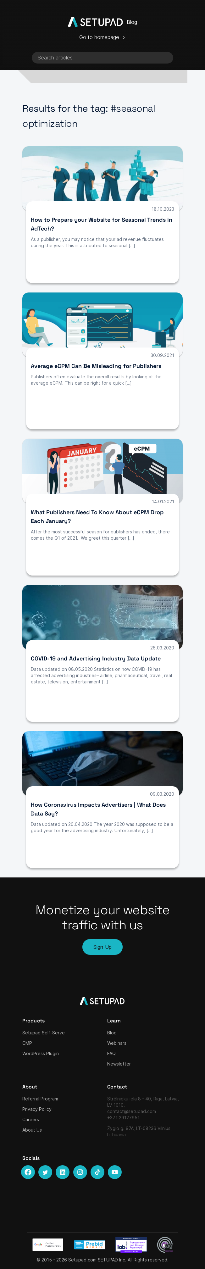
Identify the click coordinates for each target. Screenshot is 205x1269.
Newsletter (119, 1063)
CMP (27, 1043)
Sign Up (102, 947)
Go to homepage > (102, 37)
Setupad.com (82, 1259)
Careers (30, 1119)
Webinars (116, 1043)
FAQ (111, 1053)
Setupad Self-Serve (43, 1032)
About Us (32, 1130)
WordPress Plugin (40, 1053)
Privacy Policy (37, 1109)
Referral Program (40, 1098)
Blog (112, 1032)
